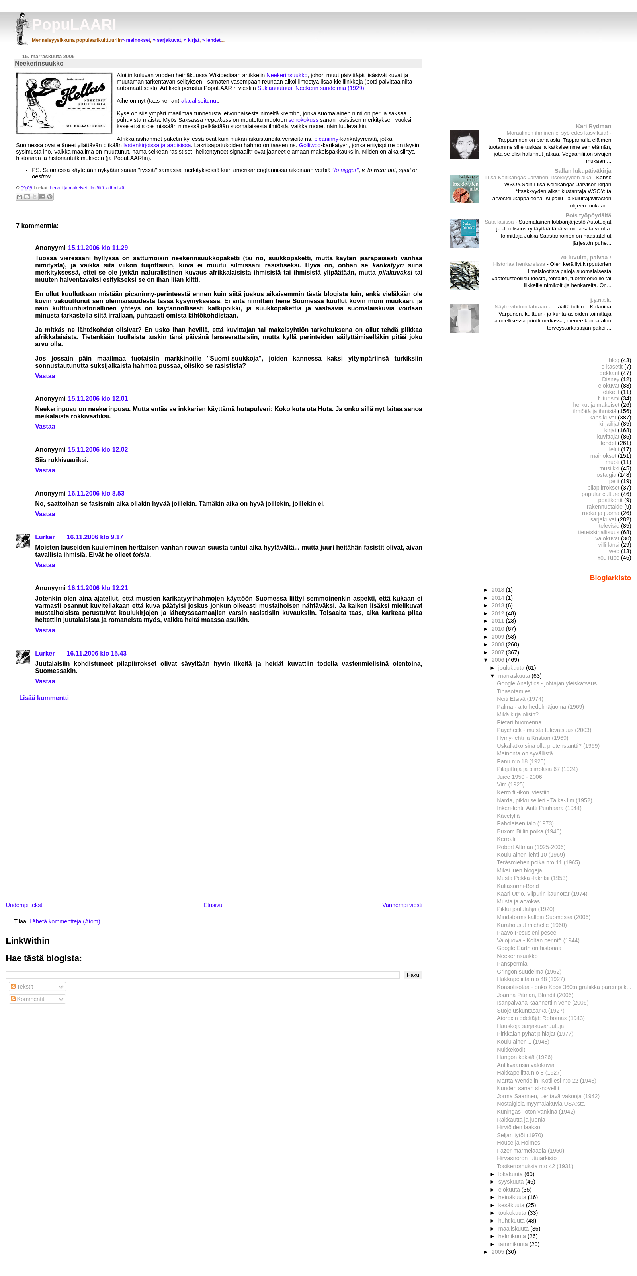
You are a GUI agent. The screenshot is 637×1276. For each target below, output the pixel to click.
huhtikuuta (512, 1220)
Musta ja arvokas (518, 901)
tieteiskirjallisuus (598, 532)
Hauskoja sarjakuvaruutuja (530, 1026)
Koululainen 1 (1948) (523, 1041)
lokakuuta (511, 1174)
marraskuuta (515, 676)
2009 (499, 637)
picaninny (326, 139)
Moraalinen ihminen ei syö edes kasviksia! (557, 133)
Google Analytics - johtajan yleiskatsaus (547, 683)
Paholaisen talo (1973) (525, 823)
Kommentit (28, 999)
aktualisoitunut (199, 101)
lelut (614, 449)
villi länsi (608, 545)
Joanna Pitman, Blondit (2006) (535, 995)
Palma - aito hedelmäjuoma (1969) (540, 707)
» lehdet (211, 40)
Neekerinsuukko (286, 75)
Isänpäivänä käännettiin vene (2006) (542, 1002)
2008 (499, 644)
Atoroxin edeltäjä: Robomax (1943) (541, 1018)
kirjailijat (609, 424)
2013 (499, 605)
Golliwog (310, 145)
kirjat (610, 430)
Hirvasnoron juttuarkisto (527, 1158)
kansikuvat (602, 417)
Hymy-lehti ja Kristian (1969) (532, 738)
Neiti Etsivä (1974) (520, 699)
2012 (499, 613)
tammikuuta (514, 1244)
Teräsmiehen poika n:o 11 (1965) (538, 862)
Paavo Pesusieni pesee (526, 932)
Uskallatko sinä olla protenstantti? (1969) (548, 746)
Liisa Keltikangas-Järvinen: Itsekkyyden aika (539, 177)
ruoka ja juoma (600, 513)
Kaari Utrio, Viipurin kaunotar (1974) (542, 893)
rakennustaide (605, 506)
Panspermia (512, 963)
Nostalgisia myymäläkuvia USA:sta (541, 1103)
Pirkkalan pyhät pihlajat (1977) (535, 1033)
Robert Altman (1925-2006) (531, 847)
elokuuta (510, 1189)
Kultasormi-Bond (518, 886)
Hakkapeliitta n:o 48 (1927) (531, 979)
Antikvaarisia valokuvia (525, 1065)
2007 (499, 652)
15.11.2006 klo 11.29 (98, 247)
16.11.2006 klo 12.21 (98, 588)
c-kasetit (612, 366)
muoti (612, 462)
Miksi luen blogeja (519, 870)
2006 (499, 660)
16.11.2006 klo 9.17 (95, 537)
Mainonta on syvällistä (525, 753)
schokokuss (303, 120)
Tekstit (22, 986)
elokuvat (608, 385)
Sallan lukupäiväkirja (583, 171)
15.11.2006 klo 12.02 (98, 449)
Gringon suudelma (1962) (529, 971)
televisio (609, 526)
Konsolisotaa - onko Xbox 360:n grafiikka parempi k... (564, 987)
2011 (499, 621)
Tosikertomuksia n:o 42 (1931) (535, 1166)
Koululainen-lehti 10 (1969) (531, 854)
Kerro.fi (506, 839)
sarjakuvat (603, 519)
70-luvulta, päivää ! (585, 257)
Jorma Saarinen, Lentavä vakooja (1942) (548, 1096)
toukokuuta (513, 1213)
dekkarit (609, 373)
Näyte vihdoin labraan (521, 307)
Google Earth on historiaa (529, 948)
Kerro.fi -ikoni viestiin (523, 792)
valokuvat (607, 538)
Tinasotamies (513, 691)
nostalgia (605, 475)
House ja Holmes (518, 1142)
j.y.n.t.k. (600, 300)
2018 (499, 590)
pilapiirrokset (603, 487)
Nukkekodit (511, 1049)
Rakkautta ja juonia (521, 1119)
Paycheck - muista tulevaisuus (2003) (544, 730)
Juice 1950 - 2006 (519, 777)
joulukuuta (512, 668)
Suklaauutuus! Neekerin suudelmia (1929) (311, 88)
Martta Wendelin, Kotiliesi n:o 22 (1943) (546, 1080)
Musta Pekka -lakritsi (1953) (532, 878)
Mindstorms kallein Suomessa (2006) (543, 917)
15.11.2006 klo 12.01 (98, 398)
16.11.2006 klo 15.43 (97, 653)
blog (614, 360)
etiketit (611, 392)
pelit (614, 481)
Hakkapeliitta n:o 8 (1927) (529, 1072)
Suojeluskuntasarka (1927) (531, 1010)
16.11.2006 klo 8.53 (96, 493)
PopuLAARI (74, 24)
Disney (610, 379)
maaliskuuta (514, 1228)
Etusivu (212, 905)
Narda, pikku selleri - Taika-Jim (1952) (544, 800)
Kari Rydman (594, 126)
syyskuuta (512, 1181)
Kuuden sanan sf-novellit (528, 1088)
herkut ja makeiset (68, 187)
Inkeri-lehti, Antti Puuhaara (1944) (539, 808)
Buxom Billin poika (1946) (529, 831)
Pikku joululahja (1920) (526, 909)
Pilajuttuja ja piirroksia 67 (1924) (537, 769)
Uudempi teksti (24, 905)
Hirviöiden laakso (518, 1127)
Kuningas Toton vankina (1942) (536, 1111)
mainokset (603, 456)
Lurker (45, 537)
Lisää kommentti (44, 698)
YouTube (608, 557)
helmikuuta (513, 1236)
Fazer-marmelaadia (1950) (530, 1150)
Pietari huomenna (519, 722)
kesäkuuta (512, 1205)
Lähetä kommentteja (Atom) (64, 921)
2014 (499, 598)
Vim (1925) (511, 784)
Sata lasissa (500, 222)
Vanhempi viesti (402, 905)
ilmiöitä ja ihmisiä (107, 187)
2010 (499, 629)
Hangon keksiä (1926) (525, 1057)
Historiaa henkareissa (520, 264)
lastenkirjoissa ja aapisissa (157, 145)
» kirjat (191, 40)
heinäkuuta (513, 1197)
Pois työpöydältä (588, 215)
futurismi (608, 398)
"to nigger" (345, 170)
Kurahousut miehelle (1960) (532, 925)
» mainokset (136, 40)
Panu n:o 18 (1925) (521, 761)
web (614, 551)
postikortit (610, 500)
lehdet (608, 443)
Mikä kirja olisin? (518, 714)
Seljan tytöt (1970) (520, 1135)
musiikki (609, 468)
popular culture (600, 494)
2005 (499, 1252)
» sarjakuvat (167, 40)
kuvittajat (608, 436)
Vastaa (45, 376)
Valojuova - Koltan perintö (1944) (538, 940)
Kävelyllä (508, 816)
